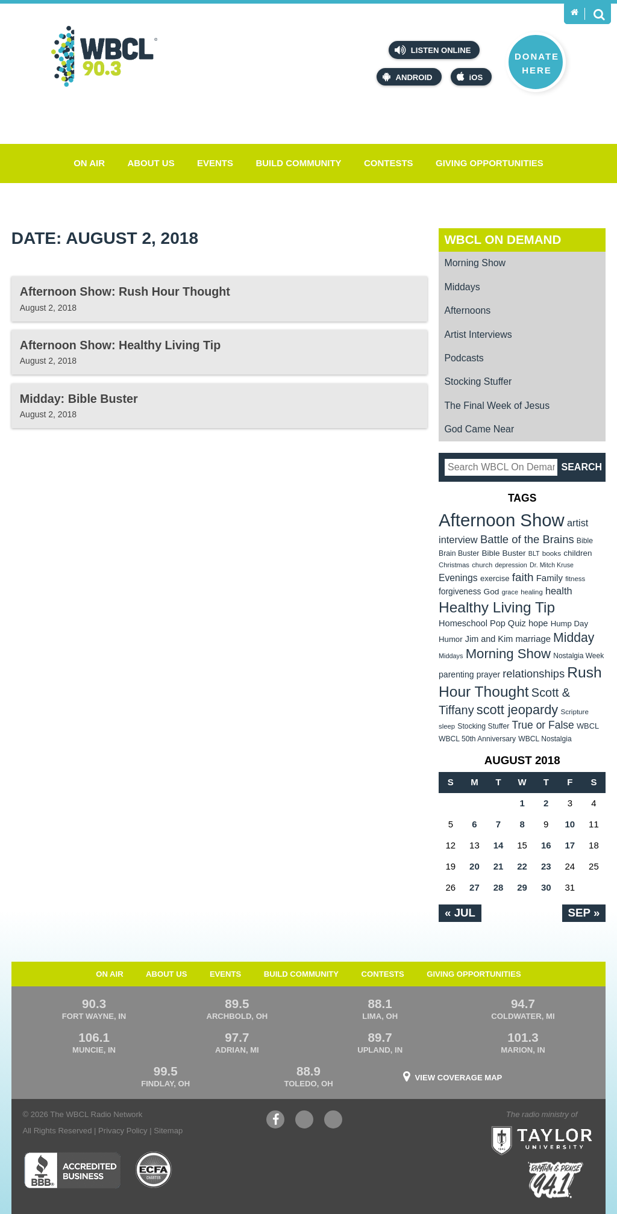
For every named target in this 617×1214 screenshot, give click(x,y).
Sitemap (168, 1130)
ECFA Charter (154, 1170)
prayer (488, 674)
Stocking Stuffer (478, 381)
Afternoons (467, 310)
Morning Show (475, 263)
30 (546, 887)
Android (407, 77)
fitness (575, 578)
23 (546, 866)
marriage (533, 639)
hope (538, 623)
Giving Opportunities (489, 163)
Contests (388, 163)
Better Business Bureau (72, 1170)
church (482, 564)
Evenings (458, 578)
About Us (150, 163)
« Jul (460, 912)
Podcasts (463, 358)
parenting (456, 674)
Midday (573, 637)
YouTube (304, 1120)
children (577, 553)
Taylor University (566, 1125)
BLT (534, 553)
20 (474, 866)
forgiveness (460, 591)
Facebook (275, 1120)
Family (549, 578)
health (558, 590)
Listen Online (433, 50)
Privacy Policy (123, 1130)
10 (570, 824)
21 (498, 866)
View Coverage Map (459, 1078)
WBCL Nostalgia (544, 739)
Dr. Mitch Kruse (552, 564)
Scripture (574, 711)
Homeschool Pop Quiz (482, 623)
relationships (534, 673)
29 (522, 887)
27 (474, 887)
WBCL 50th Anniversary (477, 739)
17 (570, 845)
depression (511, 564)
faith (523, 577)
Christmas (454, 564)
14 (498, 845)
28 (498, 887)
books (551, 553)
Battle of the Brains (527, 539)
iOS (470, 77)
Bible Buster (503, 553)
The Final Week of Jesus (497, 405)
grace (510, 592)
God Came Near (479, 429)
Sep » (584, 912)
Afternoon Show (502, 520)
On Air (89, 163)
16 (546, 845)
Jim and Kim (489, 639)
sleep (447, 726)
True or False (543, 725)
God (492, 591)
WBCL (588, 725)
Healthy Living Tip (497, 607)
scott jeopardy (517, 709)
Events (215, 163)
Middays (462, 287)
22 (522, 866)
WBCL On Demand (502, 239)
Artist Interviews (478, 334)
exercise (495, 578)
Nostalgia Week (578, 656)
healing (532, 592)
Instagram (333, 1120)
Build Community (298, 163)
